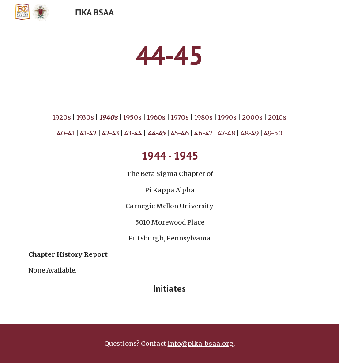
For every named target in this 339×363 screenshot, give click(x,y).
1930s (85, 117)
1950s (132, 117)
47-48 (226, 133)
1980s (203, 117)
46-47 (203, 133)
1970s (180, 117)
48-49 (250, 133)
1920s (62, 117)
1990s (227, 117)
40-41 (66, 133)
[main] (169, 55)
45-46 (180, 133)
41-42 (88, 133)
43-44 (133, 133)
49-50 (273, 133)
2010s (277, 117)
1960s (156, 117)
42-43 (110, 133)
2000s (252, 117)
